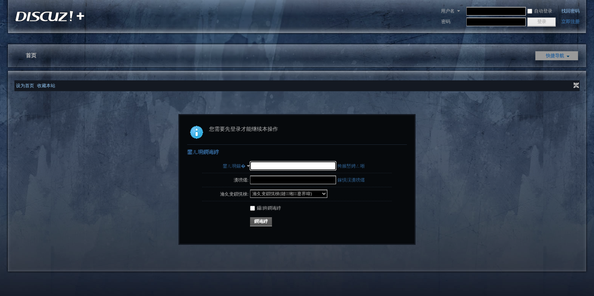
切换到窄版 (575, 85)
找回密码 (570, 11)
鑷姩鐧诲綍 (265, 208)
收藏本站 (46, 85)
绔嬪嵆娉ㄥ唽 (351, 166)
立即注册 (570, 21)
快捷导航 (555, 55)
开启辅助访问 (569, 85)
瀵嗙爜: (241, 180)
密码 (445, 21)
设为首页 (25, 85)
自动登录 (539, 11)
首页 (31, 55)
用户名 (448, 11)
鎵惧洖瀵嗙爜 (351, 180)
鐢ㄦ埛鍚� (234, 166)
